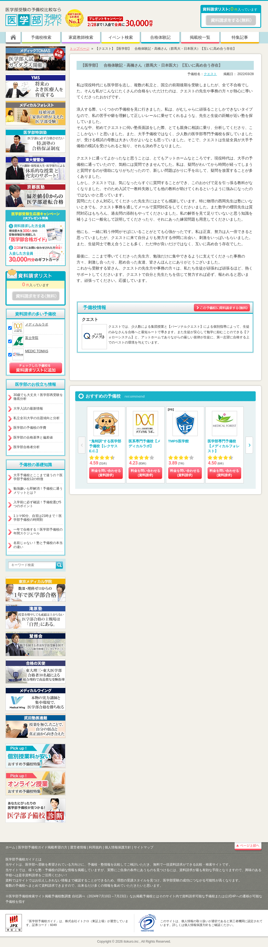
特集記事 (240, 37)
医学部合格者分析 (26, 447)
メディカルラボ (36, 324)
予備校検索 (41, 37)
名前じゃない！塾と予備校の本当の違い (38, 545)
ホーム (10, 847)
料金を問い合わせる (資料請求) (106, 473)
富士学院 (31, 338)
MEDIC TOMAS (36, 351)
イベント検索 (120, 37)
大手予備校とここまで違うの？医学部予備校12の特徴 (38, 477)
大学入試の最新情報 (28, 408)
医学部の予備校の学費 (29, 428)
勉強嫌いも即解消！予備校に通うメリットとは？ (38, 490)
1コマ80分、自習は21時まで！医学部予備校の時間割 (37, 518)
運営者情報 (78, 847)
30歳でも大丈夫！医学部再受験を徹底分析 (38, 397)
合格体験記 (160, 37)
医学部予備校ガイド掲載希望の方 (42, 847)
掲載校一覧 (200, 37)
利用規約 (95, 847)
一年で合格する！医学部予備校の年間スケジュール (38, 531)
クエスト (210, 74)
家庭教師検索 (81, 37)
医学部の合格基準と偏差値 (33, 437)
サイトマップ (143, 847)
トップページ (79, 49)
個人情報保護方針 (118, 847)
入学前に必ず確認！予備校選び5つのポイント (37, 504)
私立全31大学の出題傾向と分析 (36, 418)
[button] (249, 445)
